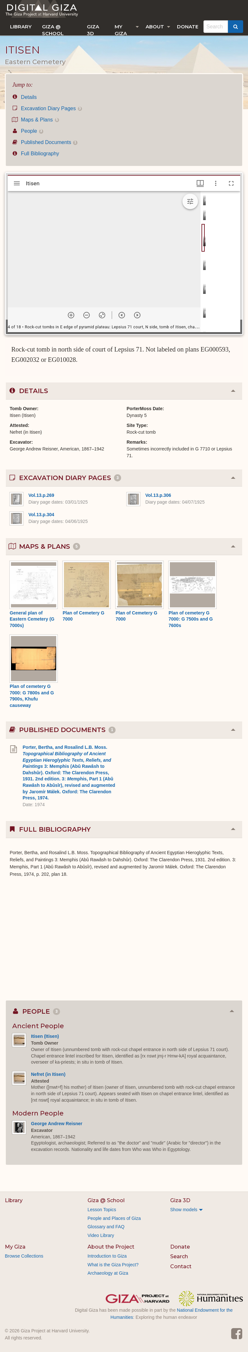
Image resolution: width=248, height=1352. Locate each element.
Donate (187, 27)
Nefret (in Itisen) (48, 1074)
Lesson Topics (102, 1209)
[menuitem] (21, 26)
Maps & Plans (35, 119)
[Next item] (137, 315)
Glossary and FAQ (106, 1226)
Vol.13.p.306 (158, 495)
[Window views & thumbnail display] (200, 183)
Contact (180, 1266)
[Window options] (215, 183)
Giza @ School (53, 29)
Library (21, 27)
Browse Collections (24, 1256)
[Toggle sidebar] (17, 183)
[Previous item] (121, 315)
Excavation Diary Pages (47, 108)
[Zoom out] (86, 315)
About (155, 27)
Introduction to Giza (107, 1256)
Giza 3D (93, 29)
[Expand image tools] (190, 201)
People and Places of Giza (114, 1218)
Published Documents (45, 142)
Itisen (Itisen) (45, 1036)
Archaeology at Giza (108, 1273)
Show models (183, 1209)
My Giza (121, 29)
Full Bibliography (35, 153)
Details (24, 97)
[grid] (220, 261)
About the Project (111, 1247)
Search (179, 1256)
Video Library (101, 1235)
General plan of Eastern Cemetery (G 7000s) (32, 619)
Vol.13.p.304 (41, 514)
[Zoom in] (71, 315)
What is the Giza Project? (113, 1264)
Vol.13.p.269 (41, 495)
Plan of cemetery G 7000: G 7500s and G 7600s (191, 619)
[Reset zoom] (102, 315)
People (27, 131)
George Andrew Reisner (56, 1123)
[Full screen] (231, 183)
